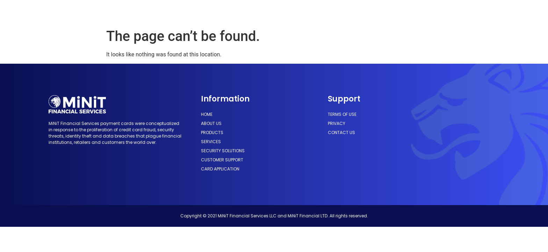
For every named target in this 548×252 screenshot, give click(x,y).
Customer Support (342, 12)
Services (239, 12)
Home (144, 12)
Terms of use (342, 114)
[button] (456, 13)
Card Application (397, 12)
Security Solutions (285, 12)
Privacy (336, 123)
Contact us (341, 132)
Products (206, 12)
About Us (172, 12)
